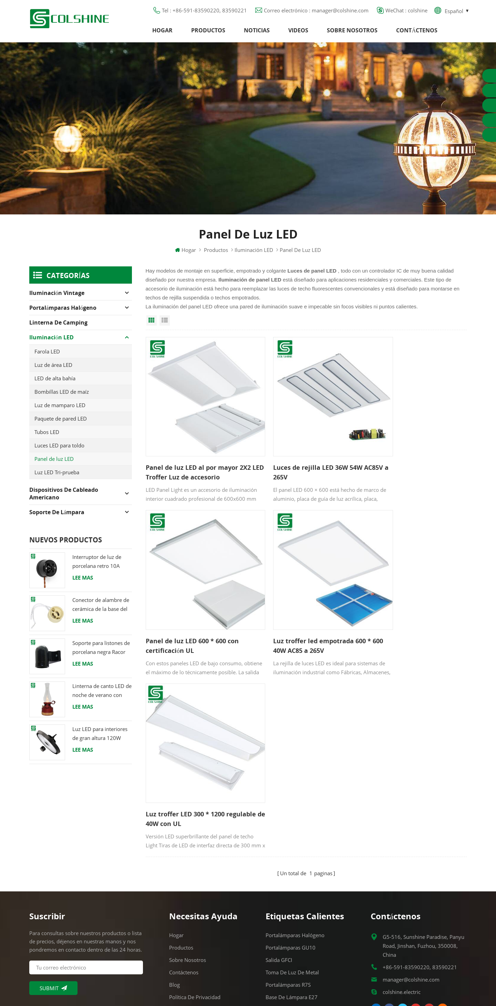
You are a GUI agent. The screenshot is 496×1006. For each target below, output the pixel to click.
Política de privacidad (194, 888)
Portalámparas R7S (288, 876)
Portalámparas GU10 (291, 839)
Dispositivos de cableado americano (63, 498)
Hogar (162, 32)
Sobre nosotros (352, 32)
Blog (174, 876)
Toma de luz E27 (286, 913)
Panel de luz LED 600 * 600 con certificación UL (411, 459)
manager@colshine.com (411, 871)
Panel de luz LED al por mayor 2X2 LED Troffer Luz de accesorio (196, 459)
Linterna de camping (58, 327)
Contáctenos (416, 32)
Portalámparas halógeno (62, 312)
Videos (298, 32)
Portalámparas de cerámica (299, 925)
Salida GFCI (279, 851)
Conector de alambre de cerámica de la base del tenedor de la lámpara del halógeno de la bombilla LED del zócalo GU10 (100, 609)
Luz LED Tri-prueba (56, 477)
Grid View (151, 325)
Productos (208, 32)
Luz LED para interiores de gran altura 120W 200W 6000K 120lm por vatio (101, 738)
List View (164, 325)
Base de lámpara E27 (292, 888)
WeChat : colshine (406, 12)
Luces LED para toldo (59, 450)
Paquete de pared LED (60, 423)
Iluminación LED (254, 254)
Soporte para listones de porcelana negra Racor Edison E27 (101, 652)
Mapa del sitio (186, 901)
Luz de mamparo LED (59, 409)
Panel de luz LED (54, 463)
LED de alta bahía (54, 383)
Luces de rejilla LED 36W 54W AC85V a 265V (299, 459)
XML (174, 913)
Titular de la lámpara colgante (303, 938)
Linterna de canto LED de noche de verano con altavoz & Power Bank (102, 695)
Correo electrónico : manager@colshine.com (316, 12)
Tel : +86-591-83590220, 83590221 (204, 12)
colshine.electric (402, 883)
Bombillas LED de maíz (61, 396)
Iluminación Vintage (56, 297)
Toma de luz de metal (292, 863)
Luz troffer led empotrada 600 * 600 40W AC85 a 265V (195, 614)
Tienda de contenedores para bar (305, 901)
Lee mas (82, 582)
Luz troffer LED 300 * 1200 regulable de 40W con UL (294, 614)
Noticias (257, 32)
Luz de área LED (53, 369)
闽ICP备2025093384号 (248, 980)
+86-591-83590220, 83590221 (420, 858)
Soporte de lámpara (56, 517)
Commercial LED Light (303, 991)
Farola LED (47, 356)
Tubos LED (46, 436)
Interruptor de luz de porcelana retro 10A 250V (96, 566)
